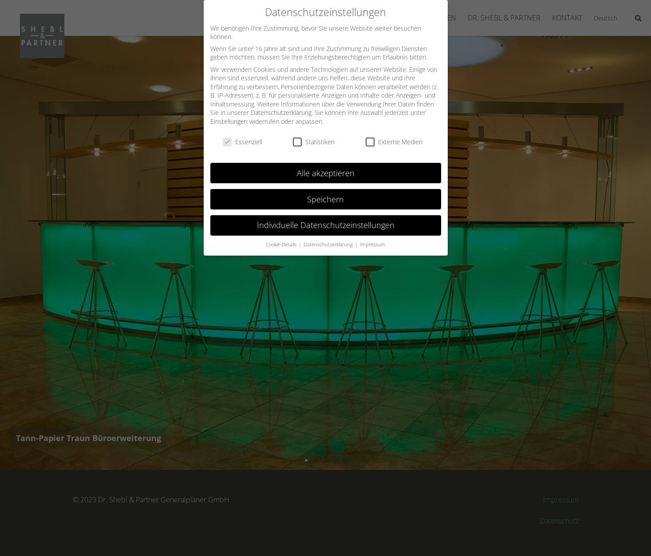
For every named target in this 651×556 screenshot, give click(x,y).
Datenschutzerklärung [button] (329, 244)
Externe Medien (394, 142)
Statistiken (314, 142)
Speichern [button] (325, 198)
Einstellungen (229, 121)
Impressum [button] (372, 244)
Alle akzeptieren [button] (326, 172)
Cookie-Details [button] (282, 244)
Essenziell (242, 142)
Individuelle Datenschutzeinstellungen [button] (326, 225)
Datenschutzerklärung (281, 112)
